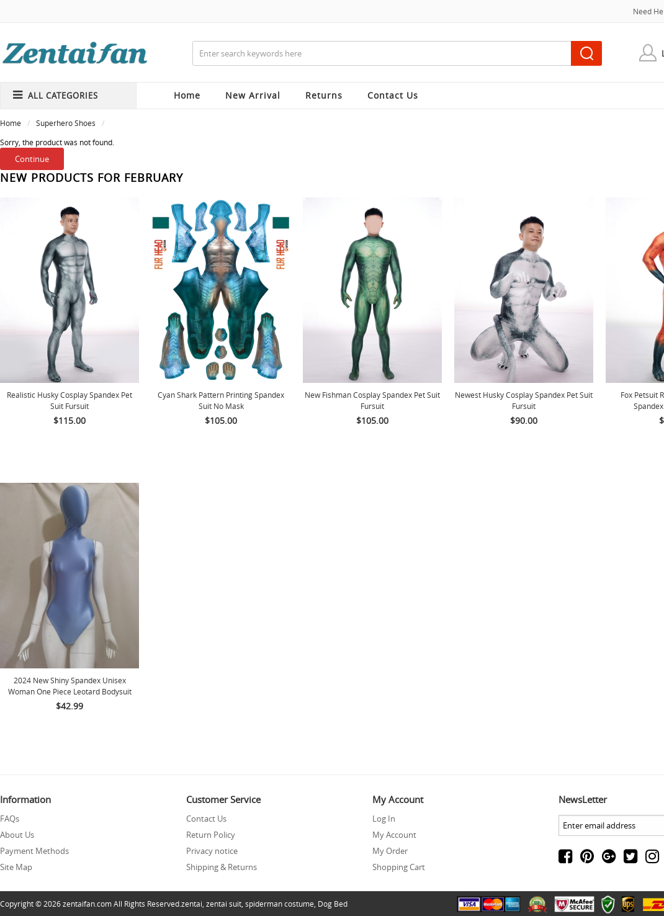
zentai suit (223, 904)
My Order (390, 850)
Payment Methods (34, 850)
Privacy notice (212, 850)
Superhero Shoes (66, 123)
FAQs (9, 818)
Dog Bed (333, 904)
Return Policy (210, 834)
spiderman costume (279, 904)
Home (187, 95)
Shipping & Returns (221, 867)
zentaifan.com (87, 904)
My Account (394, 834)
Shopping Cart (398, 867)
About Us (17, 834)
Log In (383, 818)
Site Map (16, 867)
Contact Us (206, 818)
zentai (191, 904)
